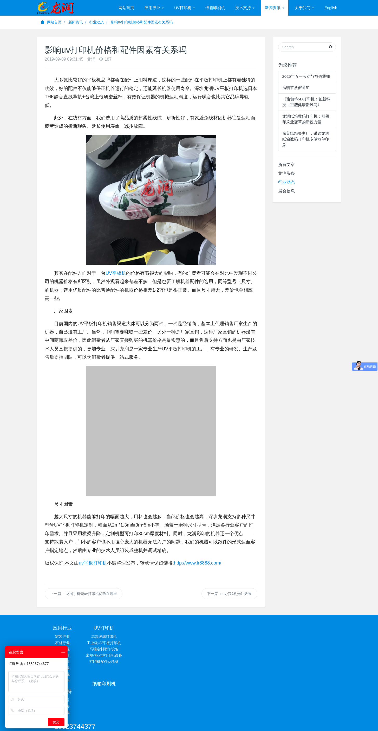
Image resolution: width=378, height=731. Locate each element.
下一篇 (229, 594)
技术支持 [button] (245, 7)
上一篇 (83, 594)
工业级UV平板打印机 (113, 643)
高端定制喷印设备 (113, 649)
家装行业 (62, 636)
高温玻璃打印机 (113, 636)
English (330, 7)
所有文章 (286, 164)
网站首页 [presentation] (126, 7)
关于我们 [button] (304, 7)
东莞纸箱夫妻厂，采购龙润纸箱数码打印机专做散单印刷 (305, 139)
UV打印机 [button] (184, 7)
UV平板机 (116, 273)
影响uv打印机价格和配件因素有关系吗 (142, 22)
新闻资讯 (75, 22)
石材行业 (62, 643)
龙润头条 (286, 173)
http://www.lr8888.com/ (197, 563)
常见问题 (214, 636)
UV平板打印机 (152, 703)
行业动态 (96, 22)
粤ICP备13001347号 (239, 709)
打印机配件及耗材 (113, 661)
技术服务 (214, 643)
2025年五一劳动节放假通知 (306, 76)
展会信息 (286, 191)
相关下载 (214, 649)
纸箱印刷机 (215, 7)
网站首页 (51, 22)
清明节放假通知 (296, 87)
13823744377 (277, 630)
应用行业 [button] (154, 7)
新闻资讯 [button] (274, 7)
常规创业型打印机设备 (113, 655)
